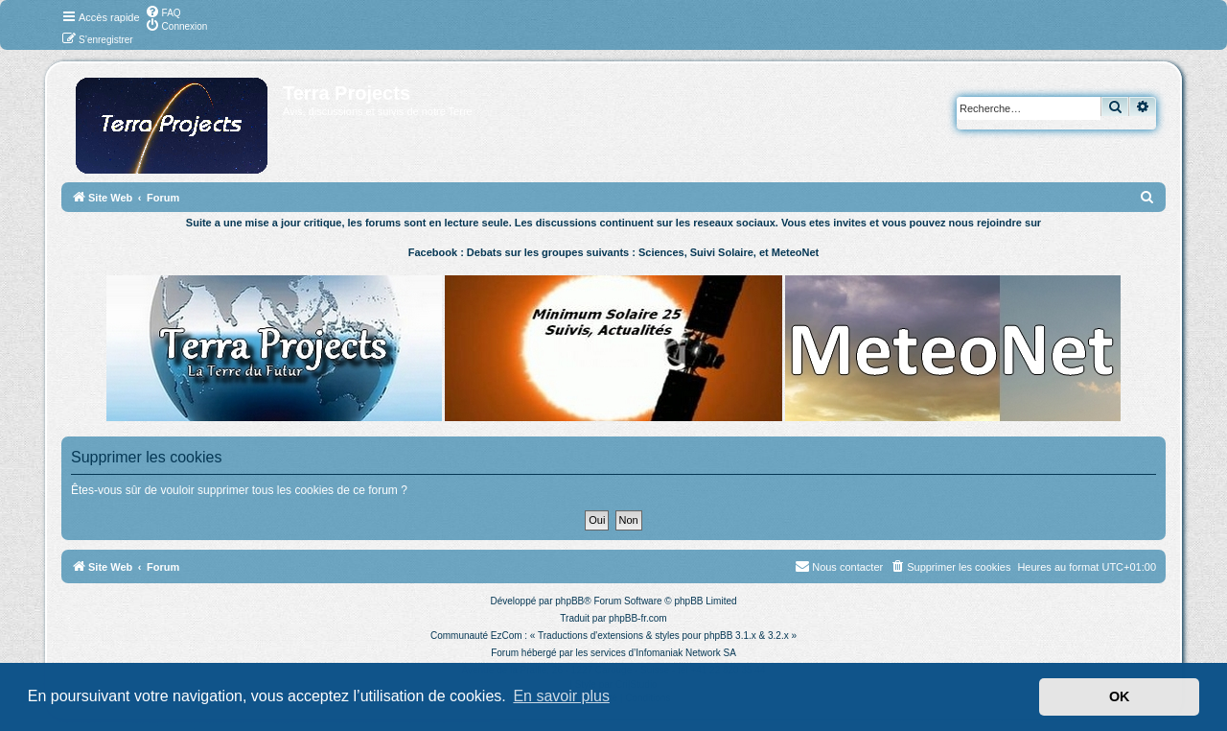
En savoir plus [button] (561, 696)
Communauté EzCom (476, 635)
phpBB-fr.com (638, 618)
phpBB (569, 601)
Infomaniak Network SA (686, 653)
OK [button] (1119, 696)
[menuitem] (163, 11)
